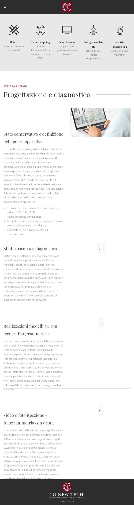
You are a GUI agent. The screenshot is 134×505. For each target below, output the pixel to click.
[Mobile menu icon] (127, 7)
